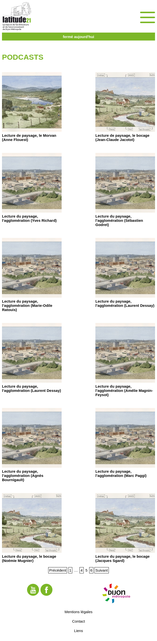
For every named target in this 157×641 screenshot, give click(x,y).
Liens (78, 631)
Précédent (57, 570)
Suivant (101, 570)
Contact (78, 621)
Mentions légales (79, 612)
